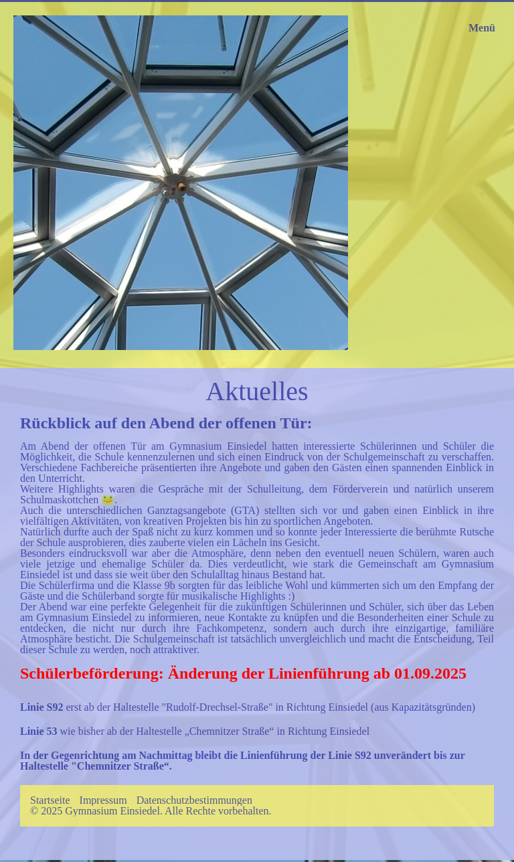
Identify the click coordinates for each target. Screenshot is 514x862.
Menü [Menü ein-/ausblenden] (481, 27)
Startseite (50, 800)
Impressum (103, 800)
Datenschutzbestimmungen (194, 800)
